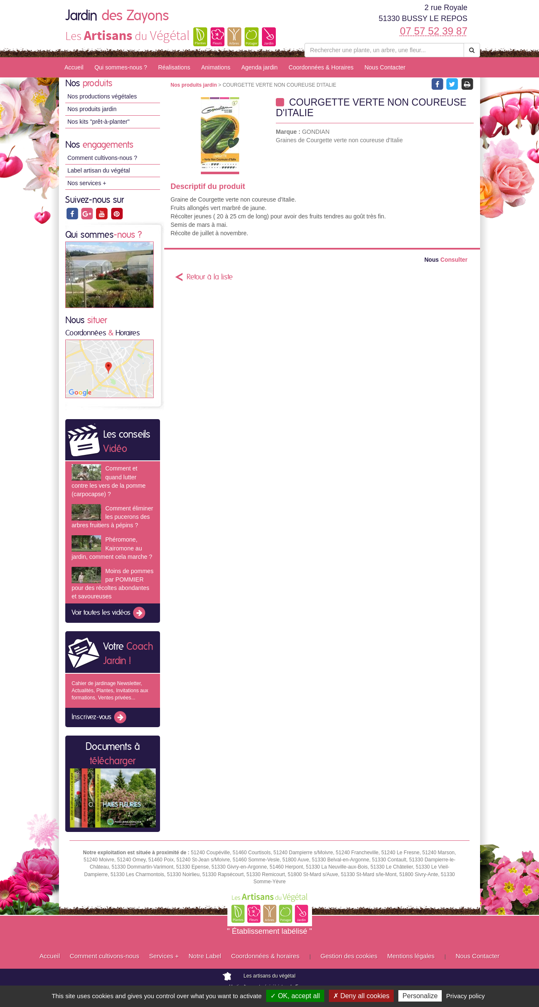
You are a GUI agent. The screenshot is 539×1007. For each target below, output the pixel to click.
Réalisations (174, 67)
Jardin (117, 16)
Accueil (73, 67)
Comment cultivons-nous (104, 955)
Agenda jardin (259, 67)
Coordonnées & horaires (265, 955)
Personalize (420, 995)
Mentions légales (411, 955)
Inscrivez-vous (100, 717)
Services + (164, 955)
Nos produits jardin (92, 109)
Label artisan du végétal (98, 170)
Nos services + (86, 183)
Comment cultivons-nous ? (102, 157)
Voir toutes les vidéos (109, 613)
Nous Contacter (384, 67)
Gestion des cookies (348, 955)
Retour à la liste (210, 277)
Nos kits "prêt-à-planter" (98, 121)
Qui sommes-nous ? (120, 67)
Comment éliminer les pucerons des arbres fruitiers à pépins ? (112, 517)
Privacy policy (465, 995)
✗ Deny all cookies (361, 995)
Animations (215, 67)
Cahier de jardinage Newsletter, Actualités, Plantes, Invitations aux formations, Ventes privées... (110, 690)
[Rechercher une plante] (384, 50)
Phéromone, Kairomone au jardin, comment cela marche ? (112, 548)
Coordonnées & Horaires (320, 67)
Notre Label (205, 955)
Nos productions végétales (102, 96)
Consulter (445, 260)
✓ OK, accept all (295, 995)
